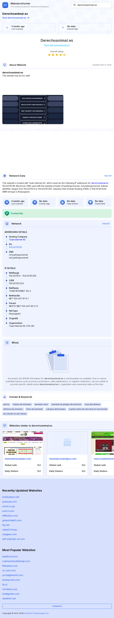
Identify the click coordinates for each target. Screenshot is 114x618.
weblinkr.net (9, 598)
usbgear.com (9, 534)
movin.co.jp (8, 506)
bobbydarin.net (10, 496)
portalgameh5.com (12, 575)
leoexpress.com (11, 579)
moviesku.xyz (9, 589)
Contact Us (57, 606)
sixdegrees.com (10, 593)
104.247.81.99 (15, 247)
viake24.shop (9, 529)
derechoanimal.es (99, 183)
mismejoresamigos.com (62, 458)
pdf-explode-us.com (13, 538)
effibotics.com (10, 515)
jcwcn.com (8, 510)
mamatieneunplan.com (18, 458)
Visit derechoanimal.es (15, 17)
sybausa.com (9, 501)
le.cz (4, 584)
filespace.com (9, 565)
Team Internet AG (17, 239)
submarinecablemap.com (16, 561)
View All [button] (107, 176)
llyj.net (5, 524)
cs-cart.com (9, 570)
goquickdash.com (12, 520)
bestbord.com (10, 556)
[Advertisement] (56, 86)
